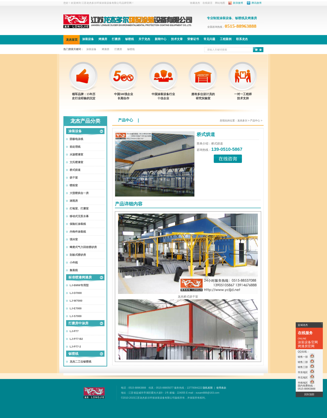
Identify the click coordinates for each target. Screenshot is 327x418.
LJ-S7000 (76, 316)
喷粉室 (74, 185)
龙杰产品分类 (85, 121)
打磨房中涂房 (78, 323)
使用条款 (221, 387)
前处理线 (75, 146)
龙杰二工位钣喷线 (80, 361)
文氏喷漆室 (76, 162)
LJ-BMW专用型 (79, 285)
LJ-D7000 (76, 293)
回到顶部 (309, 394)
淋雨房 (74, 200)
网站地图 (220, 2)
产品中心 (125, 120)
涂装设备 (75, 131)
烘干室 (74, 177)
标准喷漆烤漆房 (80, 277)
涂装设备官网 (308, 342)
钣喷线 (73, 353)
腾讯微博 (257, 2)
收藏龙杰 (195, 2)
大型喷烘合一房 (79, 193)
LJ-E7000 (76, 308)
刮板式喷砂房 (78, 254)
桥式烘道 (75, 169)
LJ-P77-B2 (76, 338)
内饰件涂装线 (78, 231)
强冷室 (74, 239)
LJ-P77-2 (75, 346)
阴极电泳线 (76, 139)
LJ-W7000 (76, 300)
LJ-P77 (74, 331)
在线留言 (207, 2)
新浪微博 (238, 2)
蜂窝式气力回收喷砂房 (83, 247)
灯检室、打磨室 (79, 208)
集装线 (74, 270)
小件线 (74, 262)
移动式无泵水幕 (79, 216)
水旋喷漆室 (76, 154)
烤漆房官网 (306, 346)
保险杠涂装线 (78, 223)
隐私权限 (208, 387)
